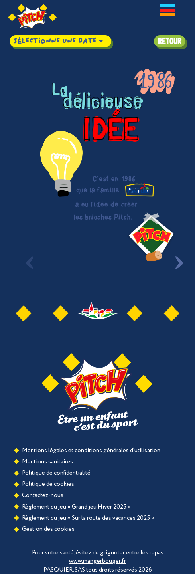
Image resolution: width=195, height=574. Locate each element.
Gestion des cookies (48, 529)
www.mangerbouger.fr (97, 561)
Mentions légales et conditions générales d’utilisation (91, 450)
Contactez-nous (42, 495)
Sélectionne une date (55, 41)
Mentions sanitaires (47, 462)
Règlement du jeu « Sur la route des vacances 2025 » (88, 518)
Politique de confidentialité (56, 473)
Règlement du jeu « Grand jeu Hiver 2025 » (76, 507)
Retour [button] (169, 41)
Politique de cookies (48, 484)
